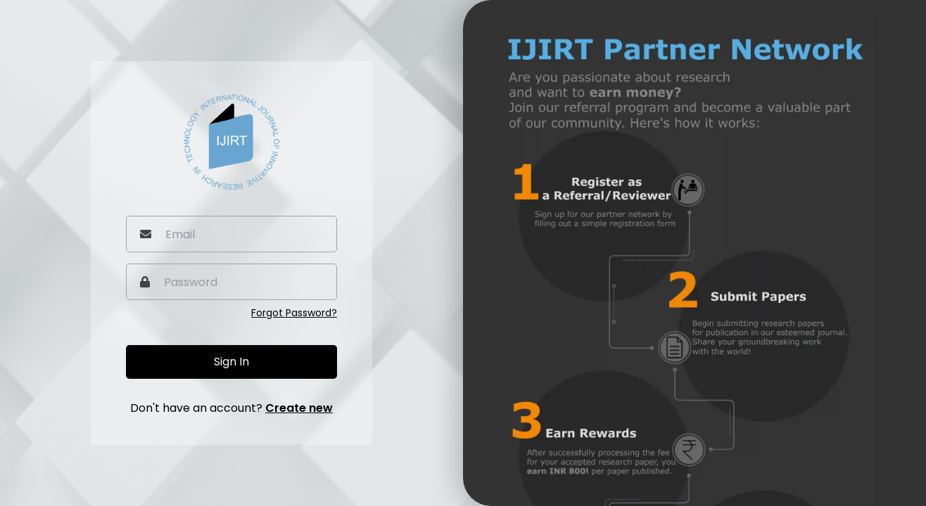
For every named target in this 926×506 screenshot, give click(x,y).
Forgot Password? (294, 313)
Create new (299, 408)
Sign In (231, 361)
